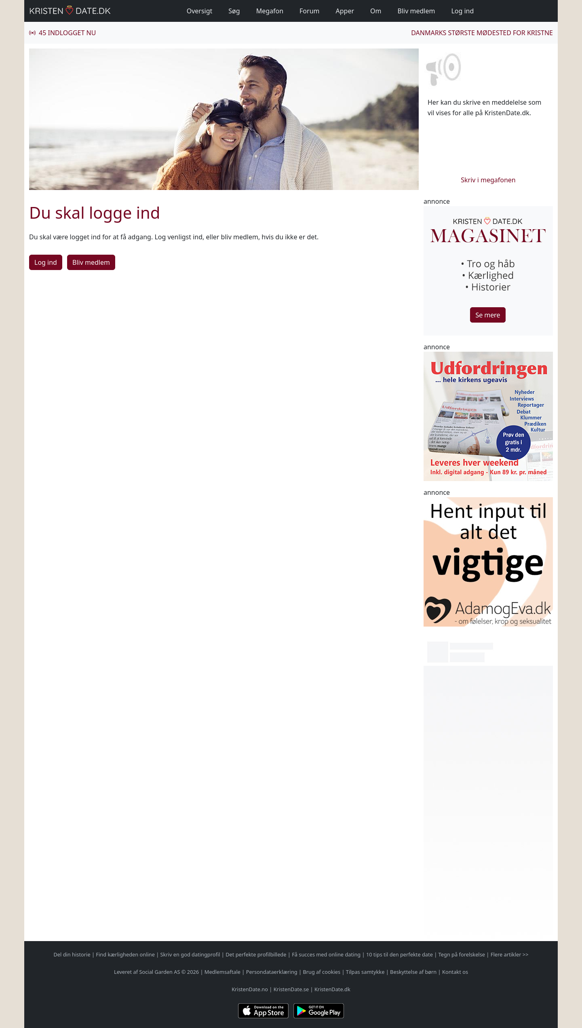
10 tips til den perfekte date (399, 954)
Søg (234, 10)
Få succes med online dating (326, 954)
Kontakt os (455, 971)
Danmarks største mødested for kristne (482, 32)
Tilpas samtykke (365, 971)
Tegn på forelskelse (462, 954)
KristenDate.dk (332, 989)
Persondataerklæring (271, 971)
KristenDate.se (291, 989)
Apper (345, 10)
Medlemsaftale (222, 971)
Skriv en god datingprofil (190, 954)
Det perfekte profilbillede (256, 954)
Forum (309, 10)
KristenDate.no (250, 989)
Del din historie (72, 954)
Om (375, 10)
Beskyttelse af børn (413, 971)
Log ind (462, 10)
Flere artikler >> (510, 954)
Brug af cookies (321, 971)
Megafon (269, 10)
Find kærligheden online (125, 954)
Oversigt (200, 10)
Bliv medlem (416, 10)
